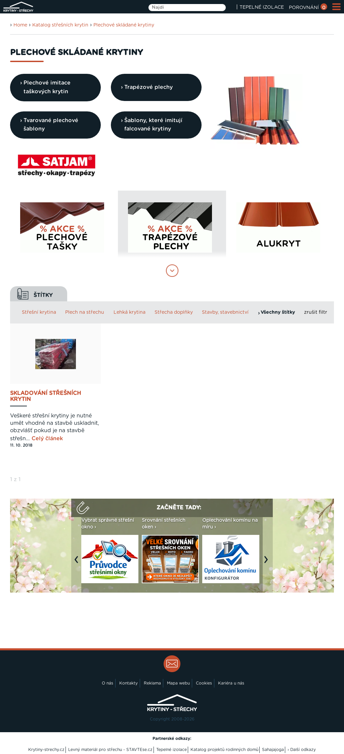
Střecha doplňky (174, 312)
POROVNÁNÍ (308, 7)
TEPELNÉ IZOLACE (262, 7)
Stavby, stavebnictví (225, 312)
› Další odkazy (302, 750)
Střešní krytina (39, 312)
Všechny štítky (278, 312)
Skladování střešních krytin (45, 396)
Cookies (204, 683)
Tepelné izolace (171, 750)
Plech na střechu (84, 312)
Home (20, 25)
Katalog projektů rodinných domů (224, 750)
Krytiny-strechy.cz (46, 750)
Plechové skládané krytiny (123, 25)
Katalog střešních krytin (60, 25)
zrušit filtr (315, 312)
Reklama (152, 683)
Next (267, 563)
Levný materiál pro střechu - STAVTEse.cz (110, 750)
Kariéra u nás (231, 683)
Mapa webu (178, 683)
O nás (107, 683)
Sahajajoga (273, 750)
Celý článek (47, 438)
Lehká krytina (129, 312)
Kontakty (128, 683)
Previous (78, 563)
